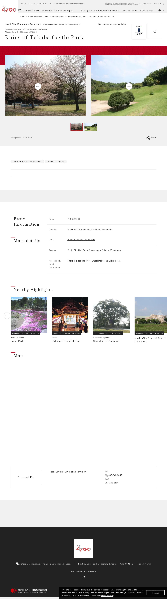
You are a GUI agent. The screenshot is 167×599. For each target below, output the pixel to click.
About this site (107, 596)
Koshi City (87, 16)
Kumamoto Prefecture (73, 16)
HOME (22, 16)
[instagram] (83, 577)
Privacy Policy (159, 4)
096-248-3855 (115, 475)
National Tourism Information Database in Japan (45, 10)
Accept (155, 593)
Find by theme (129, 10)
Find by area (147, 10)
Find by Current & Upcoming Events (99, 10)
